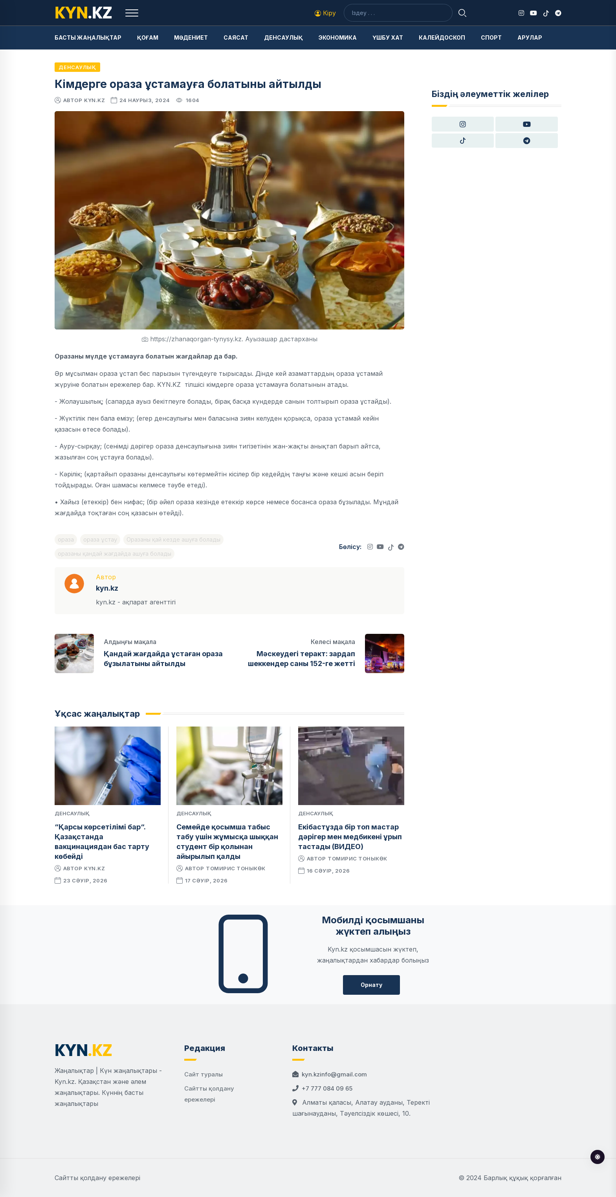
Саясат (236, 37)
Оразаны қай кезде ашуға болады (173, 539)
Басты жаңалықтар (88, 37)
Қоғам (147, 37)
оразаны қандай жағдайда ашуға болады (114, 553)
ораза (66, 539)
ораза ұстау (100, 539)
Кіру (325, 13)
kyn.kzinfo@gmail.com (334, 1074)
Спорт (491, 37)
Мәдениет (191, 37)
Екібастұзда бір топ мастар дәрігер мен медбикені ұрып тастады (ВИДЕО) (350, 837)
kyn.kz (94, 100)
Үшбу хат (387, 37)
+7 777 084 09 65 (327, 1088)
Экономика (338, 37)
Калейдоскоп (442, 37)
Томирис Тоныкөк (236, 868)
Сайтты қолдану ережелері (97, 1178)
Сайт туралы (203, 1074)
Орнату (371, 984)
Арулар (529, 37)
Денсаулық (283, 37)
